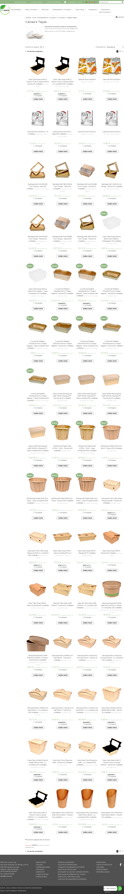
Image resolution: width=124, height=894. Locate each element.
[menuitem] (16, 9)
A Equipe (39, 865)
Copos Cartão (79, 9)
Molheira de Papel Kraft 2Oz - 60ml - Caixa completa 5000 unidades (38, 501)
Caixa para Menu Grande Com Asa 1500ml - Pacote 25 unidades (62, 710)
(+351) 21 (9, 869)
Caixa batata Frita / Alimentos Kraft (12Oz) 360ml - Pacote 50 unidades (62, 815)
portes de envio (28, 845)
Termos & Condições (66, 862)
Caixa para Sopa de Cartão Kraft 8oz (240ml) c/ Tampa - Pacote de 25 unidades (37, 658)
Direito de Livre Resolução (69, 877)
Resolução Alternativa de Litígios (71, 874)
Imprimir (121, 17)
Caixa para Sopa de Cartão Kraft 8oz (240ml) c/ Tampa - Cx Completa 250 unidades (111, 605)
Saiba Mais (38, 99)
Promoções (101, 862)
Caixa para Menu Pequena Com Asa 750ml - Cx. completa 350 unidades (111, 658)
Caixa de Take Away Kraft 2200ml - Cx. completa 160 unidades (86, 605)
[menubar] (59, 10)
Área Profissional (104, 12)
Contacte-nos (41, 877)
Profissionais (101, 869)
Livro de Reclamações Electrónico (72, 879)
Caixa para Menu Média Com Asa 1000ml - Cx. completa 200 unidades (37, 710)
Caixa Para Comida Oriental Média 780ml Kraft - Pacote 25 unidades (111, 710)
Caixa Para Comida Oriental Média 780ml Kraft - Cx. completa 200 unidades (38, 762)
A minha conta (36, 2)
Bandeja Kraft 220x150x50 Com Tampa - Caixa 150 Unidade (37, 186)
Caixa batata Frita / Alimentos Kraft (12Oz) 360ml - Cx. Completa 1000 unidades (87, 815)
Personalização (103, 872)
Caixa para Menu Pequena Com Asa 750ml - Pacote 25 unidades (87, 658)
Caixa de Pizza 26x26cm (87, 79)
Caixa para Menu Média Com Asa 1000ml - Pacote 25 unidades (62, 658)
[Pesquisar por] (110, 2)
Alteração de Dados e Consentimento (73, 872)
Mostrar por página (32, 47)
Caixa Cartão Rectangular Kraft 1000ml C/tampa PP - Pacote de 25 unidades (112, 396)
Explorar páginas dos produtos (38, 840)
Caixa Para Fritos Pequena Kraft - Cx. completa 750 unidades (86, 762)
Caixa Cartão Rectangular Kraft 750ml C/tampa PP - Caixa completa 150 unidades (87, 396)
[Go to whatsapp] (119, 888)
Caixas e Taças (36, 22)
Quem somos (41, 862)
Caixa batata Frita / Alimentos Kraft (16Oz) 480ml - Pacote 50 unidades (111, 815)
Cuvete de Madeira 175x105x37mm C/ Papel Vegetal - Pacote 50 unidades (112, 291)
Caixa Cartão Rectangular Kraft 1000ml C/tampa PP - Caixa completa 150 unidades (38, 448)
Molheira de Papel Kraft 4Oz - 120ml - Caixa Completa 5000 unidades (87, 501)
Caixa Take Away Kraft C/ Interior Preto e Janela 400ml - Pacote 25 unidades (38, 82)
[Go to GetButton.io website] (106, 892)
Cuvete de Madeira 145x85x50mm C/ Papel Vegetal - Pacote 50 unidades (62, 291)
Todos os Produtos (31, 9)
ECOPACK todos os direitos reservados (21, 888)
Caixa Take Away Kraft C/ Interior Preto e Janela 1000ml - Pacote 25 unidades (111, 762)
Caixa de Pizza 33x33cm (87, 132)
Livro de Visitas (42, 874)
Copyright (40, 869)
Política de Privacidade (67, 865)
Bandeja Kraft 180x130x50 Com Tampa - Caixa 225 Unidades (62, 186)
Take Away (44, 9)
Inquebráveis (92, 9)
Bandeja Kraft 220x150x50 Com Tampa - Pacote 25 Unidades (38, 239)
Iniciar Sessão (20, 2)
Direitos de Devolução (67, 869)
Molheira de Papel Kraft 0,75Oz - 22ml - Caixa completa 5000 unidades (87, 448)
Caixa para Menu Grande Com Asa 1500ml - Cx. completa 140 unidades (87, 710)
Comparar (38, 96)
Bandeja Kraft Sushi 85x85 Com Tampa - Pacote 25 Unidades (87, 186)
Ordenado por (101, 47)
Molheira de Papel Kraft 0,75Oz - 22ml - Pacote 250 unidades (62, 448)
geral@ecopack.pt (6, 876)
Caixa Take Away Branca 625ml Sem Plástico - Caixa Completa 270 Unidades (38, 291)
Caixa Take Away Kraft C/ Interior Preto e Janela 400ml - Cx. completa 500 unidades (62, 82)
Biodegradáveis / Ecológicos (62, 9)
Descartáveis (105, 9)
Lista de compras (54, 2)
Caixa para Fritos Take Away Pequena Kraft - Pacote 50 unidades (111, 501)
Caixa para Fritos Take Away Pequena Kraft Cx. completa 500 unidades (37, 553)
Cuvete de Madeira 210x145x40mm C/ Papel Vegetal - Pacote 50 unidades (112, 343)
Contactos (40, 872)
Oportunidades (16, 9)
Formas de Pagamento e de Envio (71, 867)
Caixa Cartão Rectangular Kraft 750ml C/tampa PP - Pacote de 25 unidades (62, 396)
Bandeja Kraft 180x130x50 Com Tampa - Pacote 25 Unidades (87, 239)
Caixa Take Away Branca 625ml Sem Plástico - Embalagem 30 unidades (111, 239)
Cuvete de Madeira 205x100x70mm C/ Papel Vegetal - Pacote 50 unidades (62, 343)
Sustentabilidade (43, 867)
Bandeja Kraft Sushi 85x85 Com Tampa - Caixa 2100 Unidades (62, 239)
